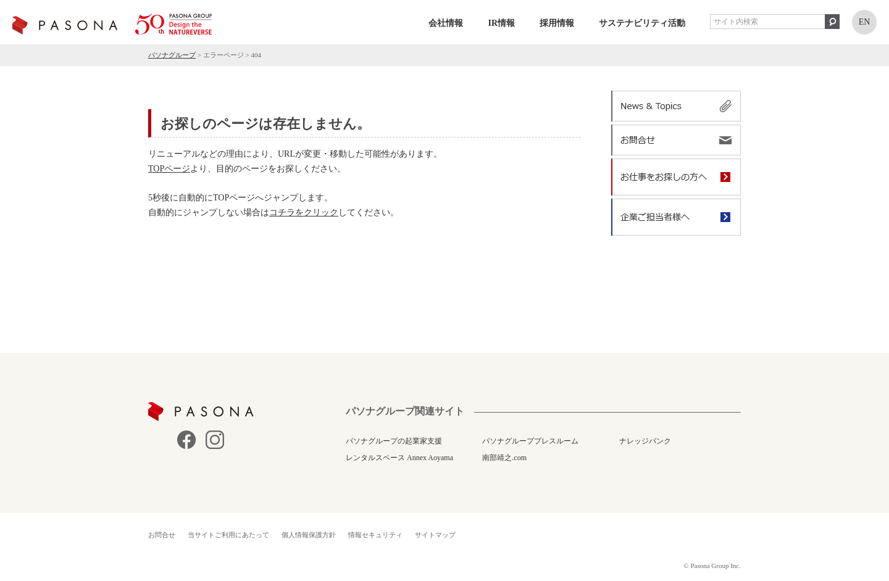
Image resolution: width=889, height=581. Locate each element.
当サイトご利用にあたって (228, 534)
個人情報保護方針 (309, 534)
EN (864, 22)
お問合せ (161, 534)
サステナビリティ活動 (642, 23)
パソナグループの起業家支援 (394, 441)
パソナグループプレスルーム (530, 441)
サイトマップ (435, 534)
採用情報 (557, 23)
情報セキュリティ (375, 534)
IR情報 (501, 23)
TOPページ (169, 168)
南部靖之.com (504, 457)
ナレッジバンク (645, 441)
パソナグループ (172, 55)
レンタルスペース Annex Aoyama (399, 457)
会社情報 (445, 23)
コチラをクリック (303, 212)
